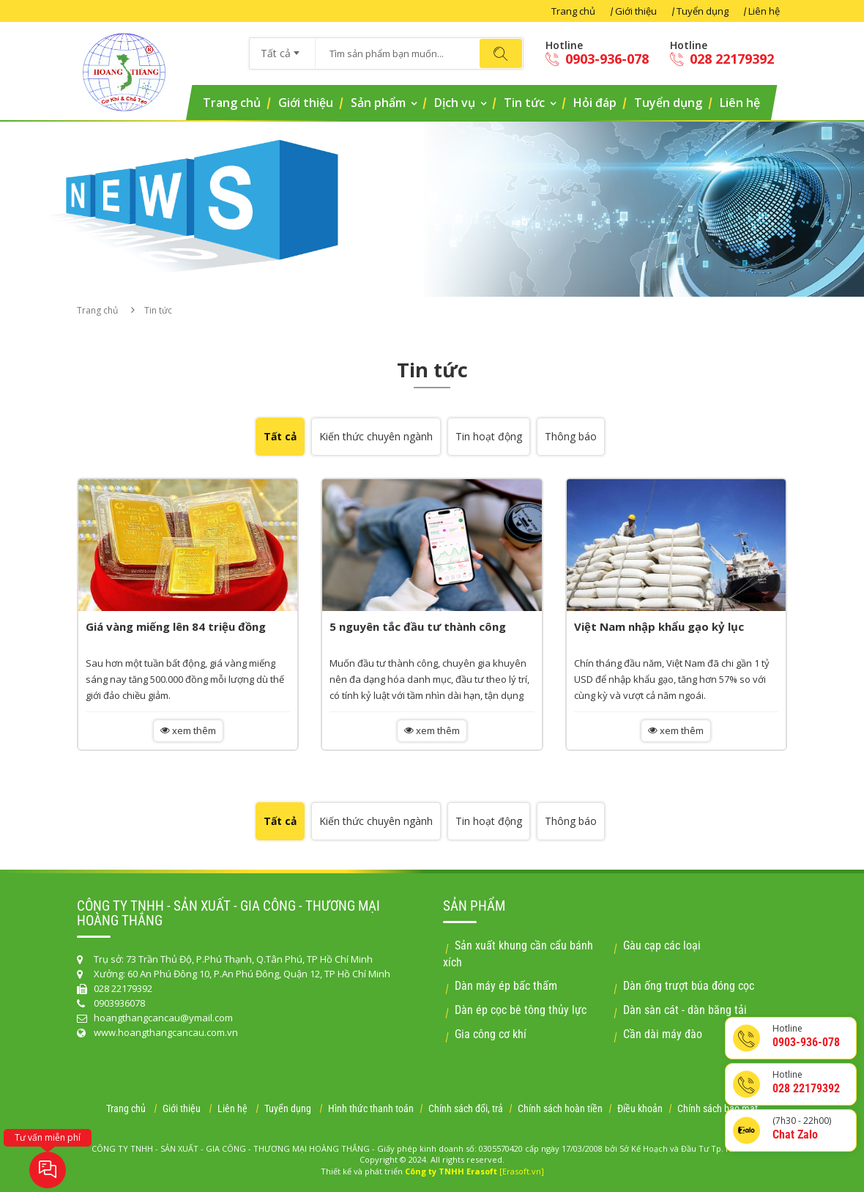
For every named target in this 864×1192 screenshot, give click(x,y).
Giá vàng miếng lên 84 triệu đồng (176, 626)
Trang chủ (573, 11)
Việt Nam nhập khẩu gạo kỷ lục (659, 626)
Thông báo (571, 436)
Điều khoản (640, 1108)
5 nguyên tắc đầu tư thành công (417, 626)
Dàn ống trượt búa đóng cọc (688, 986)
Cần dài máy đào (662, 1034)
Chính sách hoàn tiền (560, 1108)
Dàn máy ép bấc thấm (506, 986)
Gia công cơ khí (490, 1034)
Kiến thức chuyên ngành (376, 436)
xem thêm (188, 731)
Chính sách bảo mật (717, 1108)
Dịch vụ (454, 103)
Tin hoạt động (488, 436)
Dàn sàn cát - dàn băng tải (685, 1010)
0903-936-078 (597, 59)
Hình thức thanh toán (371, 1108)
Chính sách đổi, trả (465, 1108)
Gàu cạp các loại (662, 945)
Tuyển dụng (703, 11)
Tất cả (280, 436)
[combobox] (282, 48)
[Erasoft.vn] (521, 1171)
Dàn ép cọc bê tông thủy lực (520, 1010)
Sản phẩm (378, 103)
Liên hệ (764, 11)
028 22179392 (722, 59)
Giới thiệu (636, 11)
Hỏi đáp (595, 103)
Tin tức (524, 103)
